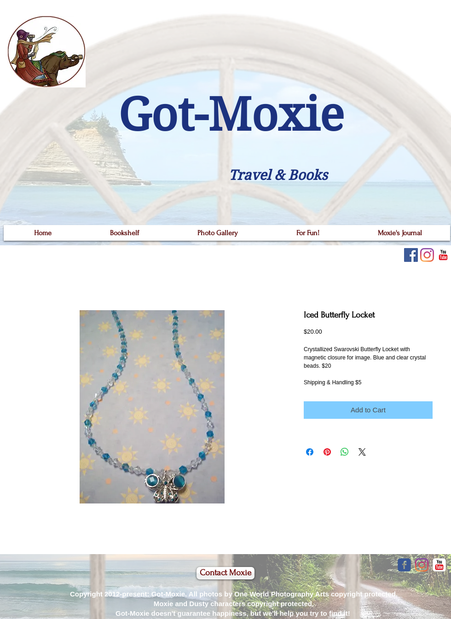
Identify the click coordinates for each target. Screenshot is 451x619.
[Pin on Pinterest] (327, 451)
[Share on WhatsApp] (344, 451)
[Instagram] (427, 255)
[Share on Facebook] (309, 451)
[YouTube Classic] (443, 255)
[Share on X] (362, 451)
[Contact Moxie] (225, 573)
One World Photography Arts (281, 594)
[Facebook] (411, 255)
